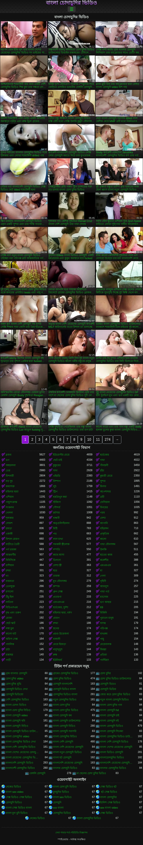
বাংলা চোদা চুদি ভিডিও (65, 786)
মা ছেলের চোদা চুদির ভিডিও (91, 773)
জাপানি (104, 523)
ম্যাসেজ (104, 596)
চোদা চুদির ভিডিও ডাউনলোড (115, 678)
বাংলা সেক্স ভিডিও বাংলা (19, 807)
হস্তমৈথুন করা (60, 496)
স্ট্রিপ (55, 491)
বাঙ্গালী (56, 638)
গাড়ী (8, 659)
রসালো (9, 591)
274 (108, 439)
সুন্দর (103, 481)
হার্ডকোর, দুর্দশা (60, 607)
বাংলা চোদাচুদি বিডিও (64, 725)
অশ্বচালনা (11, 465)
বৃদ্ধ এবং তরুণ (13, 612)
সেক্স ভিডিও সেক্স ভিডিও (19, 797)
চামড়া (9, 528)
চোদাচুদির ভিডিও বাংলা (65, 694)
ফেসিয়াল (105, 502)
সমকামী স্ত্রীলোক (61, 544)
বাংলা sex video (14, 791)
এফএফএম (58, 602)
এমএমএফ (105, 565)
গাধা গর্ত (104, 591)
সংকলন (10, 507)
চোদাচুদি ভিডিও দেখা (17, 689)
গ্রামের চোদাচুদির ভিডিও (65, 673)
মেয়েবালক (105, 644)
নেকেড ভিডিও (13, 786)
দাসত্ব (103, 623)
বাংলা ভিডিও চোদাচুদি (111, 752)
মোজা (9, 617)
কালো (103, 538)
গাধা (102, 460)
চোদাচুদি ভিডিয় (108, 689)
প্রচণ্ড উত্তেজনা (61, 633)
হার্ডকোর (104, 454)
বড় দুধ (9, 481)
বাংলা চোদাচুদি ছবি (15, 720)
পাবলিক (10, 644)
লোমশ (9, 523)
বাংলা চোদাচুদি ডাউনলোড (67, 720)
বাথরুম (104, 633)
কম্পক (56, 586)
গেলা (103, 575)
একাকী (9, 533)
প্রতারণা (57, 596)
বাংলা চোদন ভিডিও (16, 704)
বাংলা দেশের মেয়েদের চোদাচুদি (116, 747)
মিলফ (103, 486)
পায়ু (102, 638)
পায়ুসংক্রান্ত (11, 502)
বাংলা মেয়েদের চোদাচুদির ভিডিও (22, 757)
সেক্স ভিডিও (106, 813)
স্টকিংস (57, 502)
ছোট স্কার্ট (10, 623)
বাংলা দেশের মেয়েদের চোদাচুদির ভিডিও (22, 752)
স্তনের (56, 628)
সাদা (55, 470)
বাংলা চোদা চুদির (61, 704)
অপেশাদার (105, 491)
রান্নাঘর (9, 654)
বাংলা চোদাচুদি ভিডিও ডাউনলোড (22, 731)
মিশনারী (10, 475)
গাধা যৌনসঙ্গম (107, 544)
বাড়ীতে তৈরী (12, 544)
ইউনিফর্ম (57, 659)
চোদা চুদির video (14, 678)
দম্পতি (56, 549)
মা (101, 570)
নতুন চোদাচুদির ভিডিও (65, 699)
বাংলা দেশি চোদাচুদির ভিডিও (20, 747)
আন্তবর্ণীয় (11, 554)
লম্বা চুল (10, 628)
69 (101, 607)
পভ (55, 533)
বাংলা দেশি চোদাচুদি (63, 741)
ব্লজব (8, 454)
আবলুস (104, 586)
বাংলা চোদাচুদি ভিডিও (111, 725)
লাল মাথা (58, 538)
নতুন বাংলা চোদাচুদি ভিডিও (114, 699)
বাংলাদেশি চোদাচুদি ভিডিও (19, 762)
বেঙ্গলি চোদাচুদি (37, 773)
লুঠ (54, 486)
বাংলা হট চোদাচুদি (62, 757)
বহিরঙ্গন (104, 528)
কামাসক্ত (10, 486)
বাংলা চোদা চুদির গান (111, 704)
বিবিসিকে (10, 560)
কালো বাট (11, 633)
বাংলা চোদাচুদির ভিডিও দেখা (21, 741)
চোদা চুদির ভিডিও (62, 678)
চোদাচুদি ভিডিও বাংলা (64, 689)
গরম (102, 512)
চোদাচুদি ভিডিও (14, 802)
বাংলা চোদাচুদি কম (62, 715)
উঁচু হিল (10, 596)
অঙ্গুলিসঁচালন (61, 523)
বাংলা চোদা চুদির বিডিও (18, 710)
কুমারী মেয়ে (106, 475)
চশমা (8, 570)
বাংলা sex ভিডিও (62, 797)
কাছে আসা (58, 554)
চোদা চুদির (105, 673)
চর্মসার (56, 512)
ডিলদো (57, 560)
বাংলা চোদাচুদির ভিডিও (71, 3)
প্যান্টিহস (104, 659)
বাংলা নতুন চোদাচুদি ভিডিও (67, 752)
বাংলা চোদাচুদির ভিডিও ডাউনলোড (117, 736)
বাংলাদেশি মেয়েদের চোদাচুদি (68, 762)
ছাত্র (55, 570)
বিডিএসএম (12, 607)
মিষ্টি (55, 528)
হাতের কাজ (106, 554)
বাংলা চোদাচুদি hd (109, 710)
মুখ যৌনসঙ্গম (60, 581)
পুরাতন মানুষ (106, 617)
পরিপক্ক (104, 628)
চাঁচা (102, 470)
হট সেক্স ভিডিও (108, 791)
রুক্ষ (55, 654)
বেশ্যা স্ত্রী (57, 565)
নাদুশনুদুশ (57, 649)
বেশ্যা (103, 517)
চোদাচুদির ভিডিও (62, 813)
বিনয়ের (104, 507)
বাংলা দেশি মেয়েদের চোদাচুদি (68, 747)
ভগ (7, 460)
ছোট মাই (57, 460)
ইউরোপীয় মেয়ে (61, 454)
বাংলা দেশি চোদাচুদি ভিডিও (114, 741)
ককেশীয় (104, 560)
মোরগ (56, 617)
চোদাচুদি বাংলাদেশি (62, 683)
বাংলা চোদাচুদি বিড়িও (17, 725)
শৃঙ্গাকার (10, 517)
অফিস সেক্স (12, 638)
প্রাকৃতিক (104, 533)
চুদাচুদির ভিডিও (61, 791)
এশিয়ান (10, 496)
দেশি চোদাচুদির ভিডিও (17, 699)
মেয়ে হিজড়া (59, 644)
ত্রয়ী (102, 496)
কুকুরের (57, 465)
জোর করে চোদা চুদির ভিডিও (115, 694)
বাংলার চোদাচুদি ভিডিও (65, 768)
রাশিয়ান (10, 565)
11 (98, 439)
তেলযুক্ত (10, 586)
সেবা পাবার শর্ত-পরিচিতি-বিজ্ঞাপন (71, 832)
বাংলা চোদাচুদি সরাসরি (65, 731)
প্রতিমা (103, 654)
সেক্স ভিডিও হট (108, 786)
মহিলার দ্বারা (12, 491)
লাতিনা (9, 602)
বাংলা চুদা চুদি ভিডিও (17, 813)
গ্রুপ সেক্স (58, 591)
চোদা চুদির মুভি (13, 683)
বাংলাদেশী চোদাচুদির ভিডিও (20, 768)
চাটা (8, 649)
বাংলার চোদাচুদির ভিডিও (113, 768)
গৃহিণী (103, 581)
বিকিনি (103, 612)
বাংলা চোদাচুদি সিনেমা (111, 731)
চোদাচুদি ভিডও (108, 683)
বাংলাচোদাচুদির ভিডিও (112, 757)
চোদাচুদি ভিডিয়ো (14, 694)
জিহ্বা (103, 649)
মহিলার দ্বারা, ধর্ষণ (62, 612)
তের (8, 470)
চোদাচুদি (57, 802)
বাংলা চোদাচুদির (108, 797)
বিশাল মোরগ (12, 538)
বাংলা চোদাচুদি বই (109, 720)
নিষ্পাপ (56, 481)
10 (89, 439)
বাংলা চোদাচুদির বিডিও (65, 736)
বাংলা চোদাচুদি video (17, 715)
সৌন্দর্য (56, 507)
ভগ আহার (105, 602)
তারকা (56, 575)
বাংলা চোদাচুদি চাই (109, 715)
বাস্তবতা (10, 581)
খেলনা (9, 512)
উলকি (103, 549)
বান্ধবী (56, 517)
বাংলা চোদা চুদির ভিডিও (65, 710)
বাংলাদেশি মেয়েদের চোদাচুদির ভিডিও (117, 762)
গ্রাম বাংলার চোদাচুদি (16, 673)
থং (7, 575)
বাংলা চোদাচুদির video (17, 736)
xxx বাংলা (58, 807)
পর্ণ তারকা (11, 549)
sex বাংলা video (109, 807)
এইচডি (56, 475)
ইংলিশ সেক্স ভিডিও (110, 802)
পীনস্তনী (104, 465)
